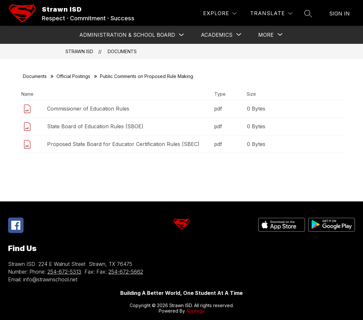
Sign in (339, 13)
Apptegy (195, 311)
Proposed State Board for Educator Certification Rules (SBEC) (123, 144)
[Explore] (219, 13)
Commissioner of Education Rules (88, 108)
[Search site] (308, 13)
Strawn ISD (79, 51)
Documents (122, 51)
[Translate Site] (271, 13)
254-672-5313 (64, 271)
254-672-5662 (125, 271)
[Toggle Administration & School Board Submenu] (181, 35)
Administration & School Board (127, 35)
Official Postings (73, 76)
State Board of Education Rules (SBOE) (95, 126)
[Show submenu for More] (266, 35)
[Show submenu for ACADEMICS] (216, 35)
